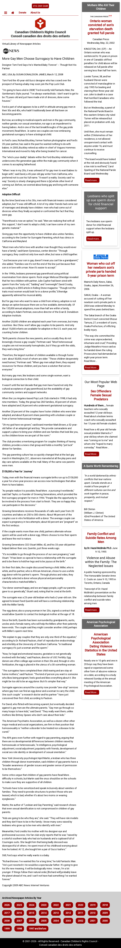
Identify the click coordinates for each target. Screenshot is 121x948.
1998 (19, 928)
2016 (19, 912)
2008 (7, 920)
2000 (105, 920)
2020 (80, 905)
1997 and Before (37, 928)
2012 (68, 912)
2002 (80, 920)
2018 (105, 905)
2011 (80, 912)
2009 (105, 912)
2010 (92, 912)
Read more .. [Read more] (91, 180)
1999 (7, 928)
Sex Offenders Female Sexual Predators (100, 395)
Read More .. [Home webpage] (91, 692)
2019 (92, 905)
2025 (19, 905)
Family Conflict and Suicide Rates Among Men (100, 538)
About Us (35, 12)
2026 (7, 905)
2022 (56, 905)
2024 (31, 905)
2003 (68, 920)
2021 (68, 905)
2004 (56, 920)
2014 (43, 912)
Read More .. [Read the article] (91, 367)
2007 (19, 920)
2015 (31, 912)
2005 (43, 920)
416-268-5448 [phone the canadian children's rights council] (40, 6)
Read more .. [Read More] (91, 610)
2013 (56, 912)
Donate (22, 12)
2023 (43, 905)
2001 (92, 920)
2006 (31, 920)
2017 (7, 912)
